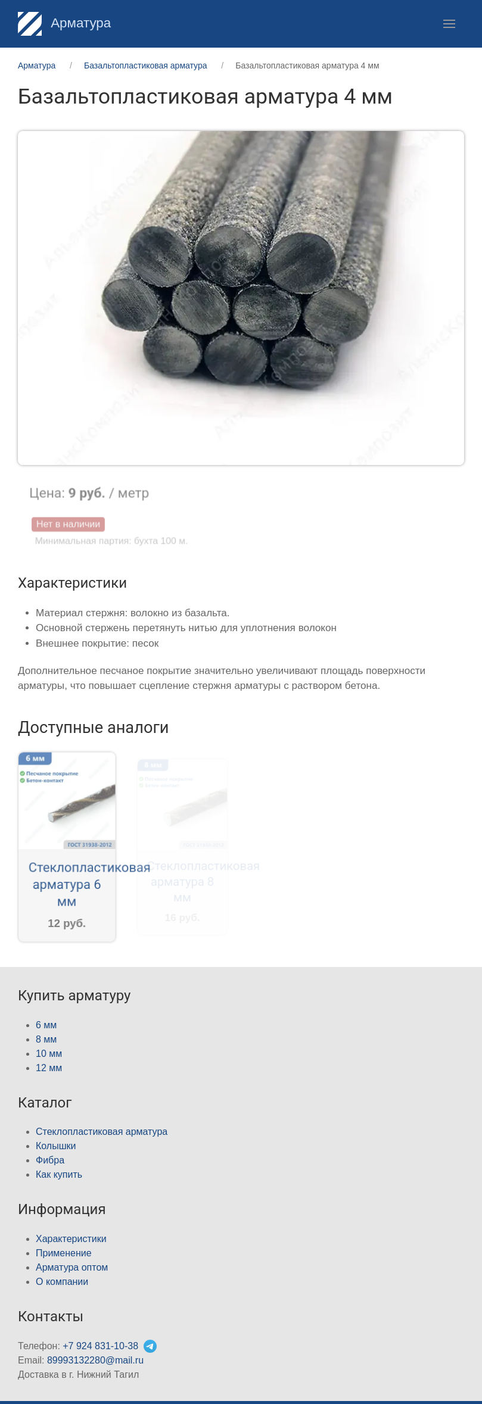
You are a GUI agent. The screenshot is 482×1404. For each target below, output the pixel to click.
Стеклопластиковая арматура (101, 1132)
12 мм (49, 1068)
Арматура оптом (72, 1267)
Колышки (56, 1146)
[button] (449, 24)
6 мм (46, 1025)
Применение (64, 1253)
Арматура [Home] (64, 22)
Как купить (59, 1174)
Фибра (50, 1160)
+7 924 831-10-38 (100, 1346)
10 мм (49, 1054)
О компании (62, 1282)
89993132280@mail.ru (95, 1360)
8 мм (46, 1039)
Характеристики (71, 1239)
